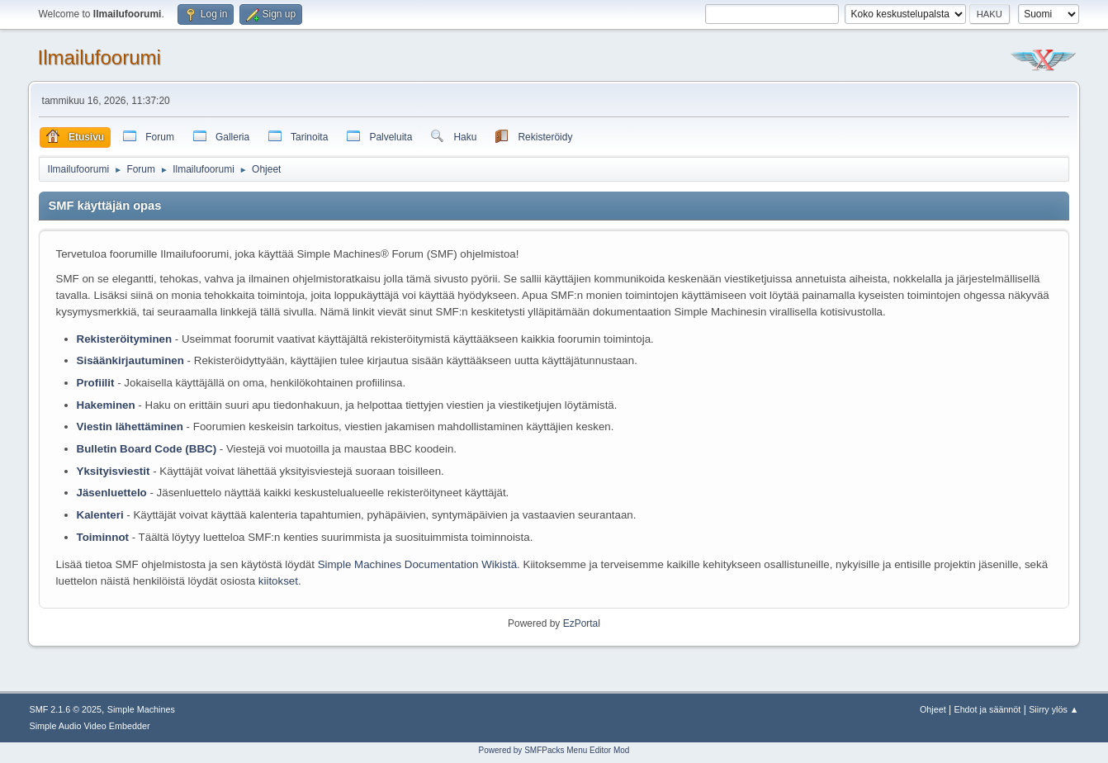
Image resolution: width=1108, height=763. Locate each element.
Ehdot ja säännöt (987, 709)
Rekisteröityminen (125, 339)
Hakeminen (106, 405)
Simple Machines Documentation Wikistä (417, 564)
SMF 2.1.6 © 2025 (65, 709)
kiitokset (278, 581)
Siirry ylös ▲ (1053, 709)
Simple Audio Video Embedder (89, 726)
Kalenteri (100, 515)
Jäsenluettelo (112, 492)
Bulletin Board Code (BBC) (148, 449)
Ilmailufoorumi (99, 57)
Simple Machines (141, 709)
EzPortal (581, 623)
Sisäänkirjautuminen (130, 360)
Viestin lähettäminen (130, 426)
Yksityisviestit (113, 471)
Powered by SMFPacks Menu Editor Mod (554, 750)
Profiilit (96, 383)
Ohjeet (933, 709)
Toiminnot (103, 537)
